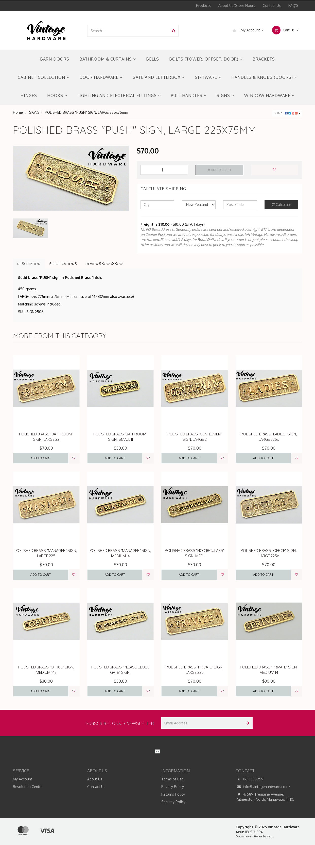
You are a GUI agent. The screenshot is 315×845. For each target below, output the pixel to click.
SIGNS (225, 95)
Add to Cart (219, 170)
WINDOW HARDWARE (269, 95)
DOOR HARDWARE (101, 77)
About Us (94, 779)
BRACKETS (264, 59)
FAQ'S (293, 5)
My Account (247, 30)
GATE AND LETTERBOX (159, 77)
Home (18, 112)
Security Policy (173, 802)
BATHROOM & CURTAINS (107, 59)
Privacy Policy (172, 786)
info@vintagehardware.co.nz (263, 786)
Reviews (104, 264)
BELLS (152, 59)
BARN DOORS (54, 59)
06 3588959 (250, 779)
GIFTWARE (208, 77)
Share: (287, 113)
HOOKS (57, 95)
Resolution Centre (28, 786)
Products (203, 5)
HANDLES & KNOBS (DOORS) (264, 77)
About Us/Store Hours (236, 5)
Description (29, 264)
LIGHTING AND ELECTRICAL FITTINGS (119, 95)
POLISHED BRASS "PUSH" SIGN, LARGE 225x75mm (86, 112)
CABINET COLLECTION (43, 77)
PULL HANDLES (188, 95)
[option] (71, 178)
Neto (269, 836)
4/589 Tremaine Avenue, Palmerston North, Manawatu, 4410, (265, 796)
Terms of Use (172, 779)
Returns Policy (173, 794)
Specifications (63, 264)
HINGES (29, 95)
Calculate (281, 204)
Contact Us (272, 5)
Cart (285, 30)
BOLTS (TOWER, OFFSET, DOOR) (205, 59)
